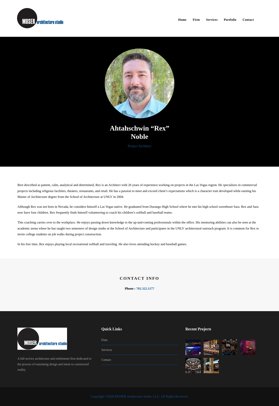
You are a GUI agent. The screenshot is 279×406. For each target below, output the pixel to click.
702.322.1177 (145, 288)
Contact (248, 19)
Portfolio (230, 19)
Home (182, 19)
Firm (196, 19)
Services (212, 19)
